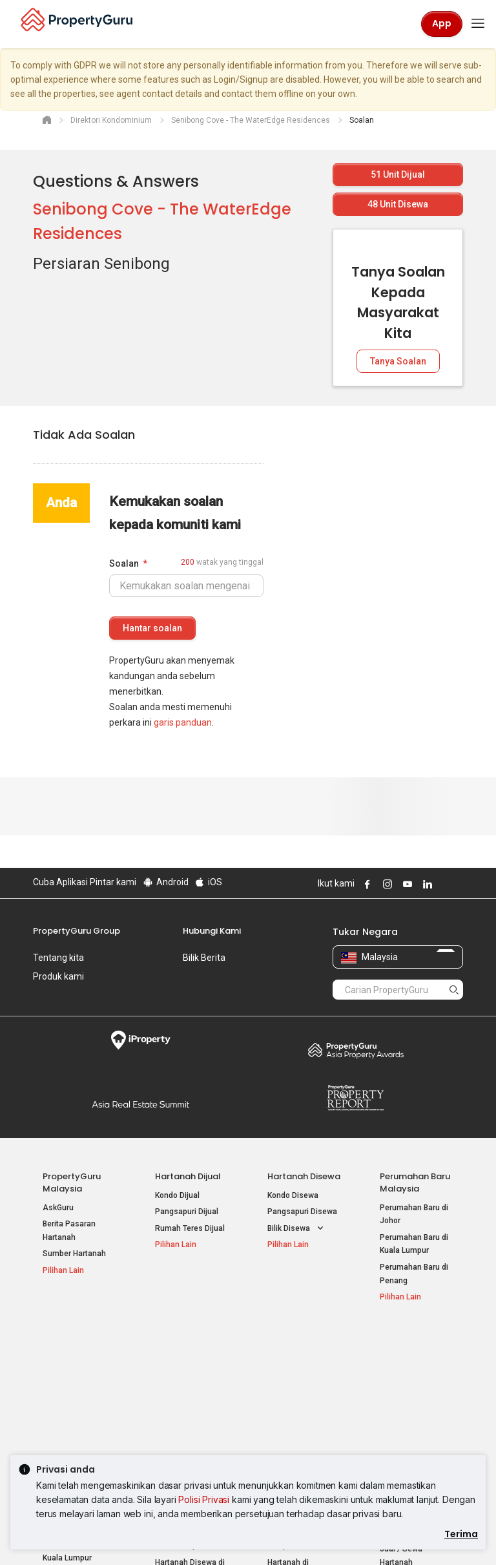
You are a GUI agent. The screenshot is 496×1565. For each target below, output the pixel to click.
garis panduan (183, 722)
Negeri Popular (299, 1339)
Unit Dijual (398, 174)
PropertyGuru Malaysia (72, 1182)
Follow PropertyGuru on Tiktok (458, 884)
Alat (389, 1339)
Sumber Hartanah (74, 1253)
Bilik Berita (204, 957)
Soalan (124, 563)
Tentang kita (58, 957)
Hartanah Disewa (303, 1176)
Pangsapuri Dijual (186, 1211)
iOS (208, 882)
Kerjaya (48, 995)
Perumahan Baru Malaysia (415, 1182)
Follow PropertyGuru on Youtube (405, 884)
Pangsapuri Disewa (302, 1211)
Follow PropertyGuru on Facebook (365, 884)
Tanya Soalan (398, 361)
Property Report (355, 1098)
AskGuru (58, 1207)
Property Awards (355, 1050)
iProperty (140, 1040)
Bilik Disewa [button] (296, 1228)
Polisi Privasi (203, 1499)
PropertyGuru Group (76, 931)
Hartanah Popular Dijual (72, 1345)
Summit (140, 1104)
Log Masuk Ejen (408, 1358)
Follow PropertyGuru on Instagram (385, 884)
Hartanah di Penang (302, 1417)
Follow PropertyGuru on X (443, 884)
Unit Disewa (397, 204)
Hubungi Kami (212, 931)
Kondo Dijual (177, 1195)
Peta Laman (401, 1420)
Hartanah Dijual (188, 1176)
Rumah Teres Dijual (190, 1228)
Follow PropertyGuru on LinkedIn (425, 884)
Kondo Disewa (292, 1195)
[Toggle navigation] (478, 23)
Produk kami (58, 976)
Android (165, 882)
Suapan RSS (402, 1404)
